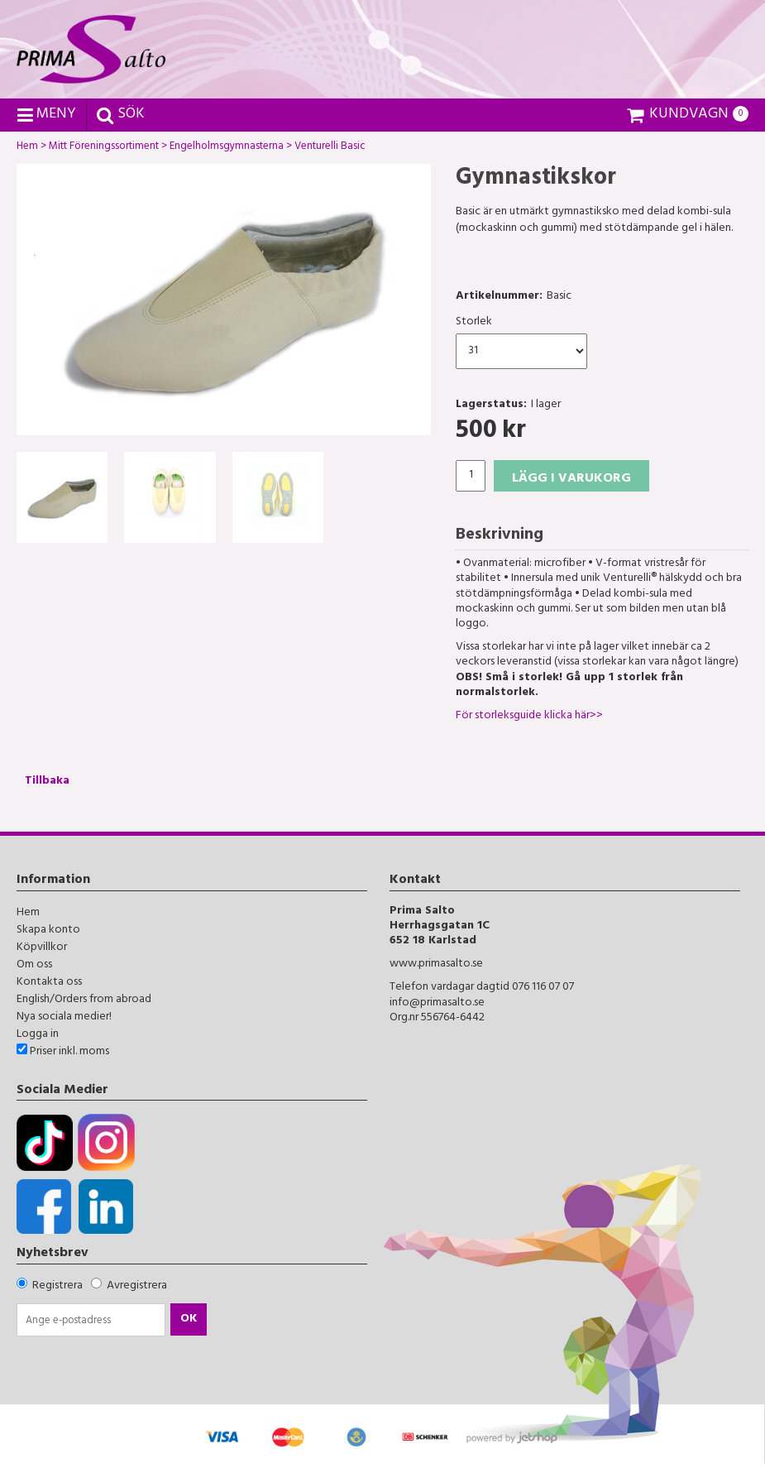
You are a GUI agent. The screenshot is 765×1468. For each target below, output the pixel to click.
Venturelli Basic (330, 148)
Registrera (57, 1286)
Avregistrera (137, 1286)
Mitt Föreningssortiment (104, 148)
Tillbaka (47, 781)
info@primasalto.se (437, 1003)
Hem (27, 148)
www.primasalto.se (436, 964)
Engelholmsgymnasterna (227, 148)
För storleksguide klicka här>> (529, 716)
